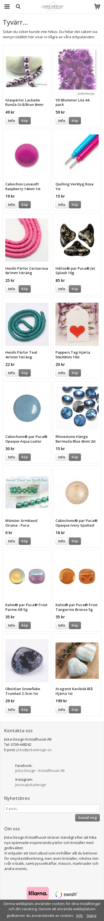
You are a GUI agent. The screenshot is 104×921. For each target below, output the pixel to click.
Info (11, 120)
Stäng (91, 915)
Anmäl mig (87, 817)
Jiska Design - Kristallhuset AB (40, 770)
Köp (24, 120)
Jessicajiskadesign (30, 784)
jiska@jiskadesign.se (34, 749)
